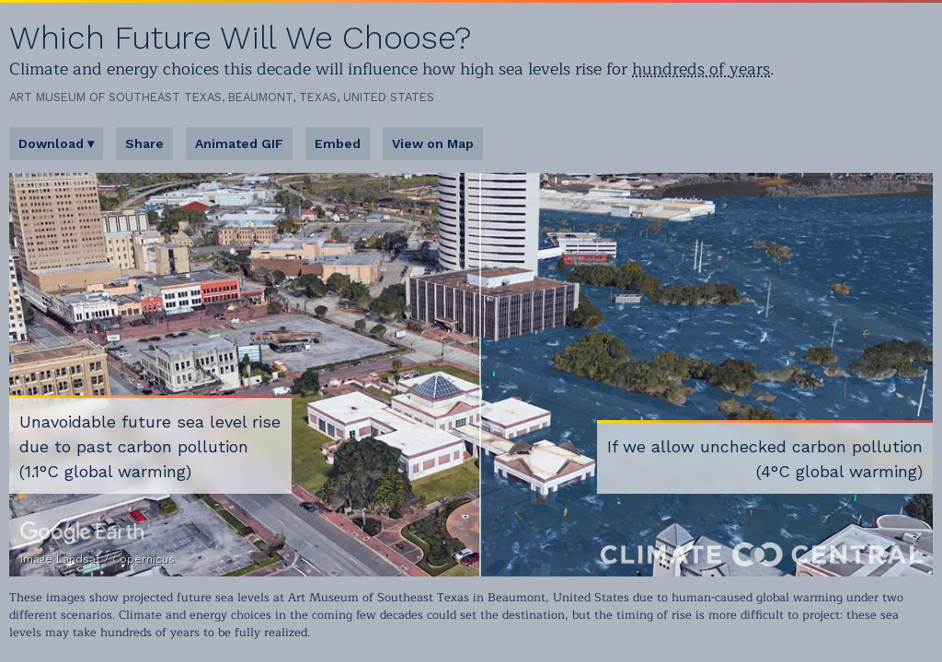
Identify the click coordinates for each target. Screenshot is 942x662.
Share (144, 143)
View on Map (433, 143)
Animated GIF (239, 143)
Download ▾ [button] (56, 143)
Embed (338, 143)
